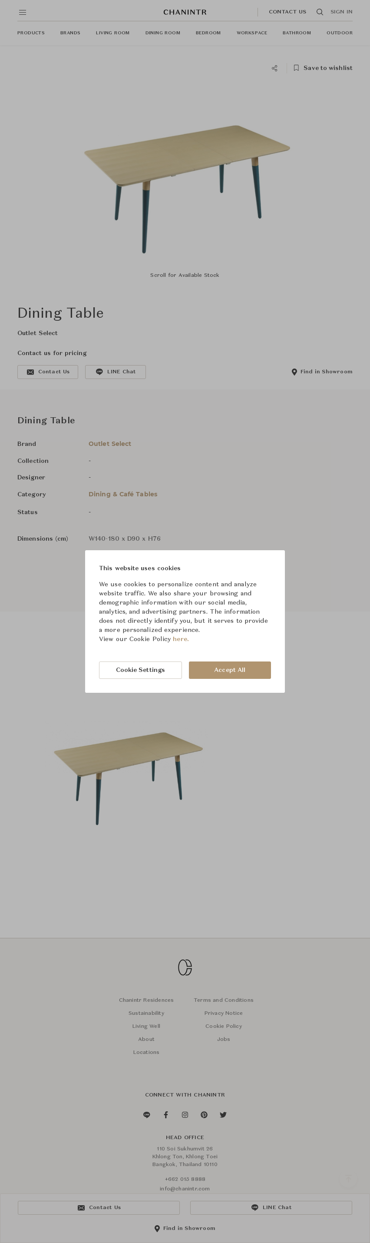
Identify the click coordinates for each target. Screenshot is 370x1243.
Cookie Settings (140, 670)
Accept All (229, 670)
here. (181, 639)
